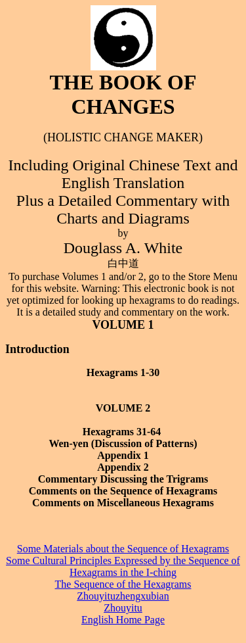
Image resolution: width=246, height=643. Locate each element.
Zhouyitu (123, 607)
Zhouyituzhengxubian (123, 596)
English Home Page (123, 619)
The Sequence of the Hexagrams (123, 584)
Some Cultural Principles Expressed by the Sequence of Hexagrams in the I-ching (123, 566)
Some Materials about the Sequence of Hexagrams (123, 548)
